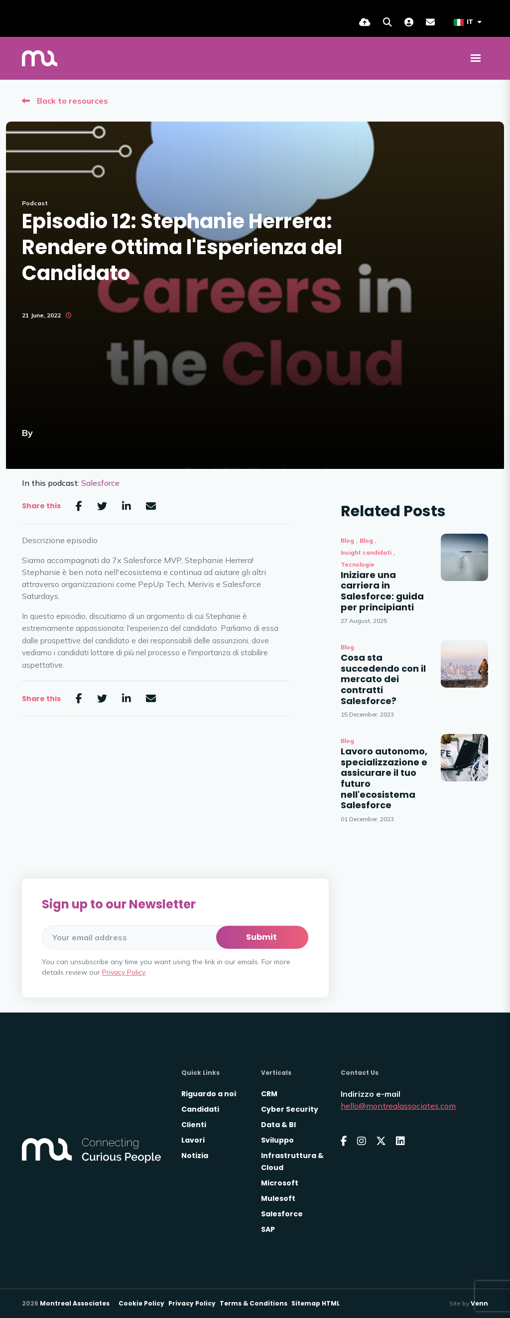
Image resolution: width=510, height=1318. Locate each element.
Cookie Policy (141, 1303)
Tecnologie (358, 564)
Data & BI (278, 1125)
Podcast (35, 203)
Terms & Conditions (253, 1303)
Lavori (193, 1140)
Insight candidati (366, 552)
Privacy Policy (123, 972)
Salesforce (100, 483)
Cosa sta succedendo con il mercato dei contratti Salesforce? (383, 679)
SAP (268, 1229)
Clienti (193, 1125)
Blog (347, 540)
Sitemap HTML (315, 1303)
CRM (269, 1094)
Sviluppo (277, 1140)
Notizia (194, 1156)
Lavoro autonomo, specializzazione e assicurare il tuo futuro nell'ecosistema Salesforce (384, 778)
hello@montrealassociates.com (398, 1106)
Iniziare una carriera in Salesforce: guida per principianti (382, 591)
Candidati (200, 1109)
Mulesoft (278, 1198)
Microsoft (279, 1183)
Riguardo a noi (208, 1094)
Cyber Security (289, 1109)
